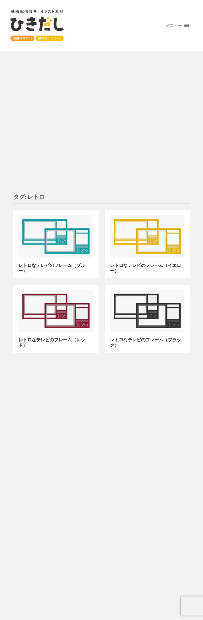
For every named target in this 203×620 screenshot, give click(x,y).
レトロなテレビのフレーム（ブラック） (145, 342)
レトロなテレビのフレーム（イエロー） (145, 267)
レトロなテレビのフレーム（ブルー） (51, 267)
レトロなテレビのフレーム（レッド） (51, 342)
